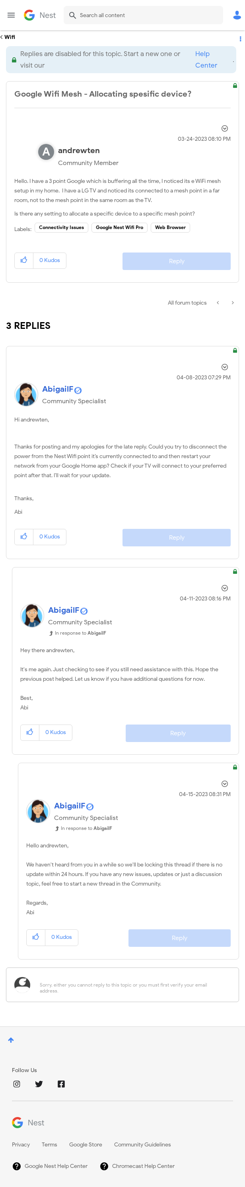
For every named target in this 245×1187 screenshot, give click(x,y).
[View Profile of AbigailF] (57, 389)
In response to (80, 633)
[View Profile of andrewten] (79, 150)
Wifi (9, 37)
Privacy (21, 1144)
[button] (24, 260)
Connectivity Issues (61, 227)
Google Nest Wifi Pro (119, 227)
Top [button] (11, 1040)
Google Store (85, 1144)
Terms (49, 1144)
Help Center (206, 60)
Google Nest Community (40, 15)
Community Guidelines (142, 1144)
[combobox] (143, 15)
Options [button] (240, 37)
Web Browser (170, 227)
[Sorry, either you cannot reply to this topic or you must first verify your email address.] (133, 985)
